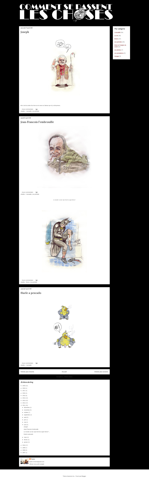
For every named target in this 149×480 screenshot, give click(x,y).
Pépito (33, 459)
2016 (24, 393)
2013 (24, 400)
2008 (24, 450)
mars (25, 437)
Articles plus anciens (101, 372)
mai (25, 422)
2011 (24, 405)
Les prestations (119, 53)
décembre (27, 407)
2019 (24, 388)
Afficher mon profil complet (36, 464)
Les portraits (35, 111)
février (26, 439)
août (25, 417)
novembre (27, 410)
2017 (24, 390)
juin (25, 419)
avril (25, 424)
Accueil (64, 372)
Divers (27, 282)
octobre (26, 412)
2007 (24, 452)
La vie (116, 35)
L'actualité (28, 111)
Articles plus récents (27, 372)
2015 (24, 395)
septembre (27, 415)
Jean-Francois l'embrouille (37, 122)
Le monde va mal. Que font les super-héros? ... (37, 431)
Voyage (116, 56)
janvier (26, 442)
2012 (24, 403)
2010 (24, 445)
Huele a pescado (31, 293)
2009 (24, 447)
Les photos (117, 50)
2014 (24, 398)
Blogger (84, 476)
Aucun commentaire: (28, 109)
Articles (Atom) (68, 376)
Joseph (25, 32)
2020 (24, 385)
